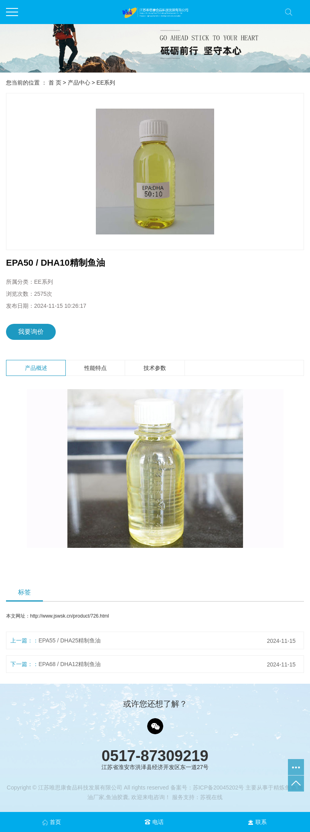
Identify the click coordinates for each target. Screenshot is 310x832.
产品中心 (79, 82)
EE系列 (106, 82)
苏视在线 (211, 797)
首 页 (55, 82)
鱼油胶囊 (117, 797)
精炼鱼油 (285, 787)
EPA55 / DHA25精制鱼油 (69, 640)
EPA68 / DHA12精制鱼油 (69, 664)
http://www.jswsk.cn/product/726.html (69, 616)
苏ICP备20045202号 (218, 787)
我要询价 (31, 331)
